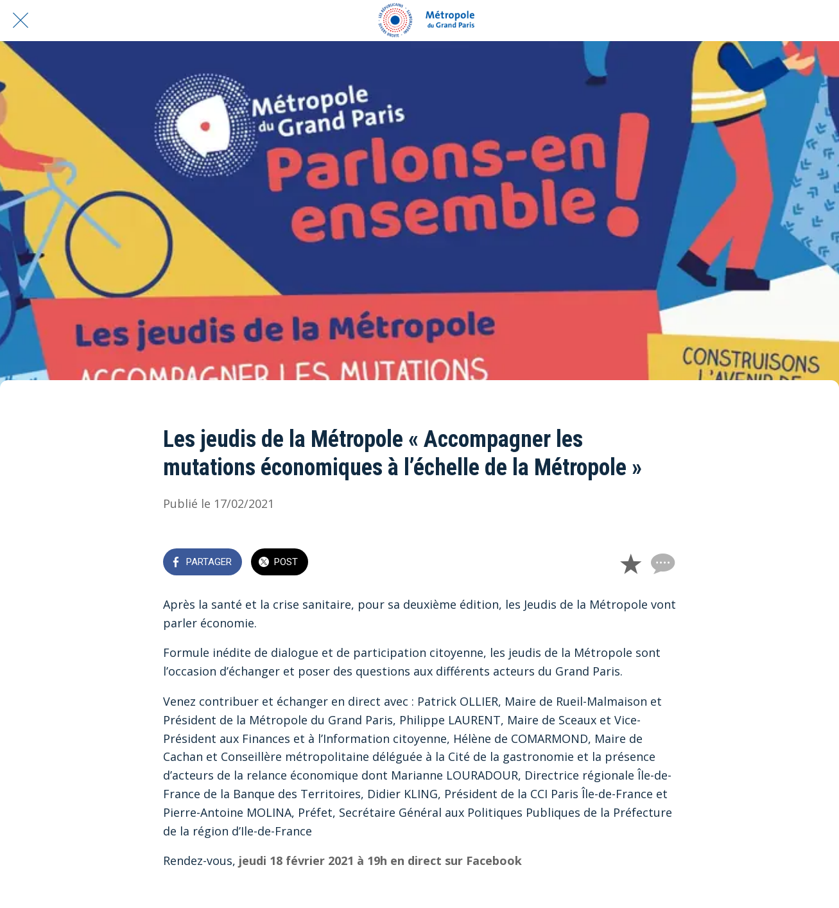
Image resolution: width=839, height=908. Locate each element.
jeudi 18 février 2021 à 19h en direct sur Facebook (380, 860)
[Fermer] (20, 20)
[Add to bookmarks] (630, 563)
